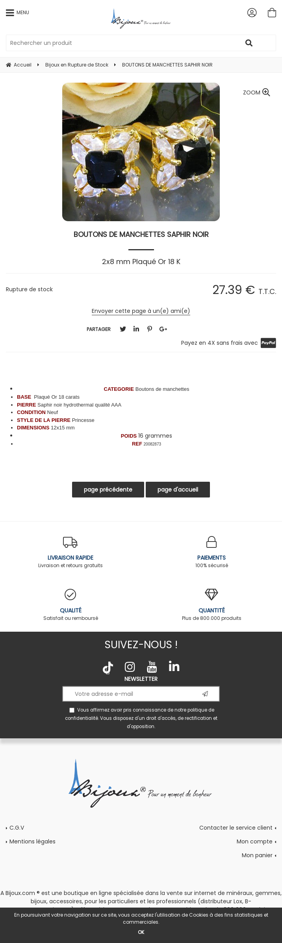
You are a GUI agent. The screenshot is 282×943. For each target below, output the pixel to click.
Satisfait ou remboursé (70, 605)
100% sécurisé (211, 552)
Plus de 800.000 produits (211, 605)
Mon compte (255, 841)
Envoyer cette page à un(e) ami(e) (141, 311)
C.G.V (16, 828)
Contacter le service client (236, 828)
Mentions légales (32, 841)
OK (141, 932)
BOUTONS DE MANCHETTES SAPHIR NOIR (141, 234)
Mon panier (257, 855)
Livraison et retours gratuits (70, 552)
